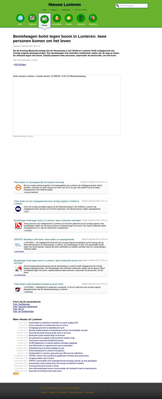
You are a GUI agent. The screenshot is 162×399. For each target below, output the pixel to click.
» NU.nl (26, 211)
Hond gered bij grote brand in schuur (44, 366)
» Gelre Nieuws (19, 251)
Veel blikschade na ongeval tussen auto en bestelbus (51, 345)
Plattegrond (32, 19)
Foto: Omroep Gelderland (25, 306)
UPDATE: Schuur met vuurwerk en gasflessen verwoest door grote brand (58, 356)
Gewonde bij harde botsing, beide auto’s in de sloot (50, 333)
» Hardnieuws (28, 292)
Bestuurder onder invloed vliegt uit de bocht (47, 335)
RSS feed (62, 392)
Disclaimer (89, 392)
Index (44, 10)
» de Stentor (28, 230)
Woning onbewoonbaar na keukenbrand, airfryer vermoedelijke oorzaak (58, 330)
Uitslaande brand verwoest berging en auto (46, 348)
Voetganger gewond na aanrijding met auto (46, 328)
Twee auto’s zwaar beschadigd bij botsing (46, 340)
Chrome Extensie (75, 392)
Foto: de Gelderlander (23, 311)
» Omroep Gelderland (31, 192)
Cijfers (20, 19)
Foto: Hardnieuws (21, 304)
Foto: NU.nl (18, 309)
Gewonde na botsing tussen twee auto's (45, 371)
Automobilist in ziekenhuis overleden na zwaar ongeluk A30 (53, 323)
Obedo (76, 388)
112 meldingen (57, 19)
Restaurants (81, 19)
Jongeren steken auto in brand (41, 358)
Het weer (69, 19)
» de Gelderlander (20, 275)
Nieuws (44, 21)
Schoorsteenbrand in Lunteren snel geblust (46, 351)
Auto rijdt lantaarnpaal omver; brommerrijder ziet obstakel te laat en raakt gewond (62, 368)
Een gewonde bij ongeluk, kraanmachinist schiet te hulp (52, 338)
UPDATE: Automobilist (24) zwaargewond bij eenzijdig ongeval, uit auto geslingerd (62, 361)
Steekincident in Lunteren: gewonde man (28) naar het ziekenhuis (56, 353)
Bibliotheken (93, 19)
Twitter (52, 392)
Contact (44, 392)
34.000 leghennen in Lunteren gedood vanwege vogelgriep (53, 343)
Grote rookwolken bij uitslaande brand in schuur (48, 325)
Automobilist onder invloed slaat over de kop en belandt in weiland (56, 363)
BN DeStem (20, 64)
